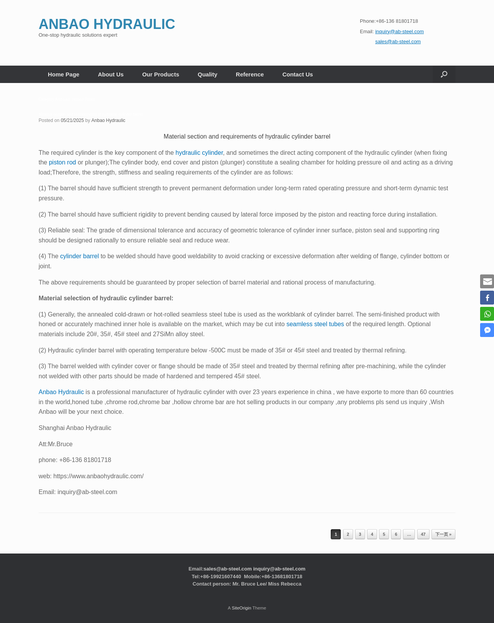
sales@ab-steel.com (228, 569)
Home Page (64, 74)
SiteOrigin (241, 608)
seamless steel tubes (315, 324)
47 (423, 534)
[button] (444, 74)
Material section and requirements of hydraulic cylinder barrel (91, 114)
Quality (207, 74)
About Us (111, 74)
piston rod (62, 162)
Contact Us (298, 74)
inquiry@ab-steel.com (279, 569)
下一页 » (443, 534)
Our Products (160, 74)
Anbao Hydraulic (108, 120)
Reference (250, 74)
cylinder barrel (79, 256)
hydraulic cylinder (199, 152)
